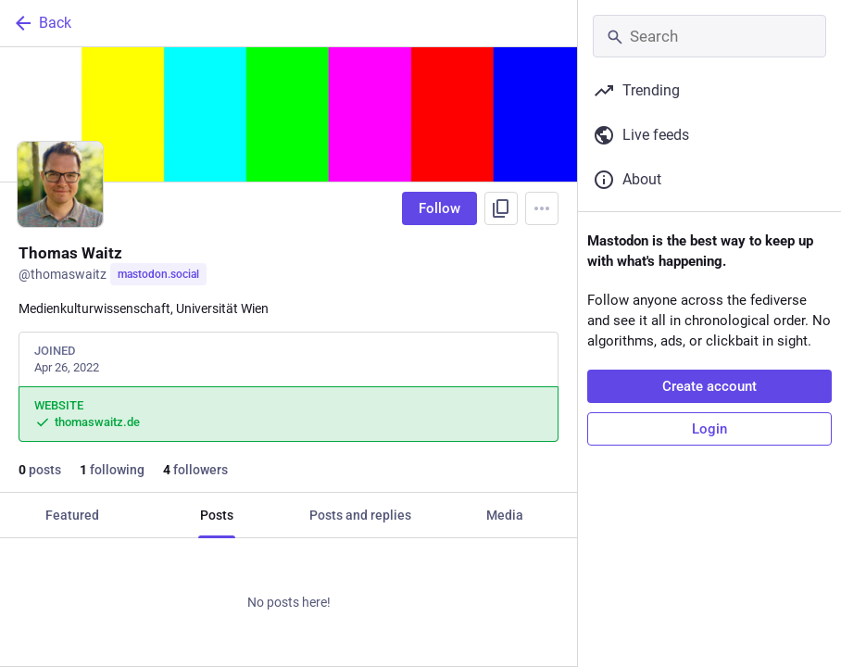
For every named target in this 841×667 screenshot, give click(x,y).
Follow (439, 208)
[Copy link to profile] (501, 208)
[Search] (709, 36)
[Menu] (542, 208)
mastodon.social (158, 274)
